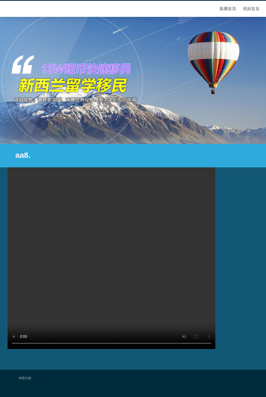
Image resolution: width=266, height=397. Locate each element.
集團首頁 (228, 8)
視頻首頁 (251, 8)
